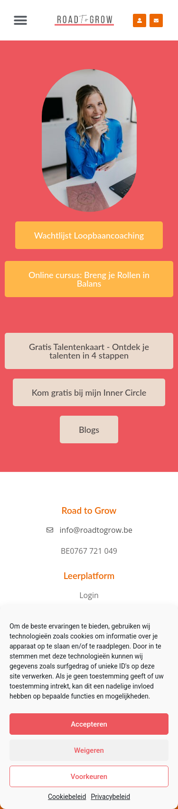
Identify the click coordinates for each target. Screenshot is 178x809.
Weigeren (89, 750)
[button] (20, 20)
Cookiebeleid (67, 796)
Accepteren (89, 724)
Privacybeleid (110, 796)
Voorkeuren (89, 776)
